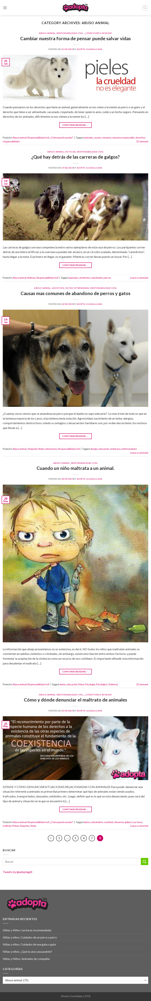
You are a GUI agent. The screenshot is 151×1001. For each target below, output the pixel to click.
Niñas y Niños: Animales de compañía (26, 958)
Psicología (90, 684)
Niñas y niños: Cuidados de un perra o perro (30, 937)
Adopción (58, 288)
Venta (33, 825)
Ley (134, 822)
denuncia (119, 822)
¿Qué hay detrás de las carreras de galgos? (75, 157)
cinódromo (84, 277)
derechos (140, 137)
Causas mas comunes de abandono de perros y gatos (75, 293)
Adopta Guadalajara (89, 49)
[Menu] (5, 7)
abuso (87, 822)
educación (103, 448)
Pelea (81, 684)
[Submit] (144, 861)
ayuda (97, 137)
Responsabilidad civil (70, 33)
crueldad (108, 822)
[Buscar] (145, 8)
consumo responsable (123, 137)
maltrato (7, 825)
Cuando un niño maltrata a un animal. (75, 468)
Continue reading (75, 125)
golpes (128, 822)
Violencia (113, 684)
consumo (106, 137)
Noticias (70, 151)
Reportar (24, 825)
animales (88, 137)
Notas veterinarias (77, 288)
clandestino (97, 277)
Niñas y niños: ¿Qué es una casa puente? (27, 951)
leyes (139, 822)
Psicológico (101, 684)
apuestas (73, 277)
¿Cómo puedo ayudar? (98, 33)
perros (107, 277)
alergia (93, 448)
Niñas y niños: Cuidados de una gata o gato (29, 944)
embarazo (115, 448)
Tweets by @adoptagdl (17, 872)
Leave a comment (139, 277)
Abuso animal (47, 33)
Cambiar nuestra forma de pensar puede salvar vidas (75, 38)
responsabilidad (11, 141)
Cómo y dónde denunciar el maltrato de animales (75, 699)
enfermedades (129, 448)
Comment (142, 141)
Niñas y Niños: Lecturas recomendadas (27, 930)
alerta (63, 684)
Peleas (16, 825)
